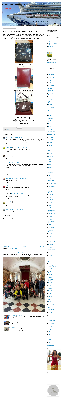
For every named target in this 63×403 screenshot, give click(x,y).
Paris (49, 252)
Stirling (50, 306)
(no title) (11, 321)
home (49, 182)
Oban (49, 243)
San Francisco (51, 282)
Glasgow (50, 164)
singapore (50, 298)
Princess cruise (52, 266)
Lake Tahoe (51, 215)
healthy (50, 178)
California (50, 112)
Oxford (50, 246)
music (49, 236)
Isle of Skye (51, 194)
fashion (50, 145)
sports (49, 303)
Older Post (41, 246)
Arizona (50, 82)
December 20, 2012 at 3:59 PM (16, 209)
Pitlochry (50, 265)
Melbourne (50, 226)
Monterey (50, 232)
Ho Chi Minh (51, 180)
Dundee (50, 136)
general (50, 153)
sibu (49, 295)
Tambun (50, 318)
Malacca (50, 224)
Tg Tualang (51, 328)
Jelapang (50, 199)
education (50, 139)
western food (51, 341)
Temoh (50, 326)
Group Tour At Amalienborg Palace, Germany (15, 252)
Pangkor (50, 247)
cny (49, 123)
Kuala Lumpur (51, 212)
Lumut (49, 223)
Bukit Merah (51, 107)
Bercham (50, 98)
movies (50, 233)
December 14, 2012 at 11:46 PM (16, 155)
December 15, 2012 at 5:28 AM (20, 178)
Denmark (50, 128)
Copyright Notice (52, 46)
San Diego (50, 281)
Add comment (7, 216)
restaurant (50, 274)
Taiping (50, 315)
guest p (50, 169)
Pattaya (50, 254)
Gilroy (49, 161)
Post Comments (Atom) (14, 248)
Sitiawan (50, 300)
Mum (49, 235)
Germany (50, 156)
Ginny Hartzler (9, 178)
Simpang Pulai (51, 296)
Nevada (50, 238)
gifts (8, 129)
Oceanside (50, 244)
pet (49, 260)
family (50, 144)
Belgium (50, 96)
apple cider (51, 79)
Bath (49, 92)
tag (49, 311)
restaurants (51, 276)
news (49, 240)
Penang (50, 255)
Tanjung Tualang (52, 320)
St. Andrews (51, 304)
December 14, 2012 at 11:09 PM (20, 147)
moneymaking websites (51, 230)
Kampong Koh (51, 204)
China (49, 122)
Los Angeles (51, 221)
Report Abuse (51, 346)
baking (50, 88)
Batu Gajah (50, 93)
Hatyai (50, 174)
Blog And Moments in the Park (16, 315)
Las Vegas (50, 218)
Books (49, 106)
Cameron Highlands (53, 114)
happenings (51, 172)
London (50, 219)
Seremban (50, 290)
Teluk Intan (51, 325)
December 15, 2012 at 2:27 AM (17, 162)
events (50, 142)
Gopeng (50, 167)
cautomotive (51, 118)
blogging (50, 104)
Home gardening (52, 183)
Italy (49, 196)
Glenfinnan (51, 166)
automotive (51, 85)
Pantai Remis (51, 249)
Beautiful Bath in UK (14, 327)
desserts (50, 129)
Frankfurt (50, 150)
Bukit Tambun (51, 109)
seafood (50, 288)
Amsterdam (51, 77)
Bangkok (50, 90)
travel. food (51, 333)
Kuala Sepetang (52, 213)
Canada (50, 115)
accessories (51, 74)
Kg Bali (50, 205)
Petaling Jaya (51, 262)
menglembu (51, 227)
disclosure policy (52, 134)
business (50, 111)
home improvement (53, 185)
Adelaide (50, 76)
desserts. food (51, 131)
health (49, 177)
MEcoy (7, 186)
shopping (50, 293)
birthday (50, 103)
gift (49, 158)
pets (49, 263)
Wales (49, 339)
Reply (7, 144)
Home (24, 246)
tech (49, 322)
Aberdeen (50, 73)
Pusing (50, 268)
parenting (50, 251)
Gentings (50, 155)
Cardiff (50, 117)
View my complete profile (51, 63)
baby (49, 87)
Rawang (50, 271)
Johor (49, 201)
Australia (50, 84)
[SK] (7, 137)
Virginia (50, 337)
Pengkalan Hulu (52, 257)
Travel (49, 331)
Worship (50, 342)
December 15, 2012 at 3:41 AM (15, 171)
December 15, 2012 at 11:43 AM (18, 193)
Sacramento (51, 279)
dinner (50, 133)
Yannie (7, 209)
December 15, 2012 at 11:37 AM (16, 186)
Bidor (49, 101)
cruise (49, 126)
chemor (50, 120)
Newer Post (6, 246)
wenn (7, 155)
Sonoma (50, 301)
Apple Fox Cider (52, 81)
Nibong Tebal (51, 241)
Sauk (49, 285)
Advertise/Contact (52, 45)
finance (50, 147)
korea (49, 208)
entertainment (51, 141)
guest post (50, 171)
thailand (50, 330)
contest (50, 125)
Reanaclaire (9, 147)
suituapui (8, 162)
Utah (49, 336)
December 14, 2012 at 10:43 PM (15, 137)
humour (50, 191)
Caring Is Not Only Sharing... (14, 5)
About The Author (52, 43)
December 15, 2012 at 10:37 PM (20, 202)
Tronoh (50, 334)
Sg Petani (50, 292)
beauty (50, 95)
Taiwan (50, 317)
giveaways (51, 163)
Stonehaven (51, 309)
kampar (50, 202)
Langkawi (50, 216)
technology (51, 323)
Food (49, 148)
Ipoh (49, 193)
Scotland (50, 287)
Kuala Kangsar (51, 210)
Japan (49, 197)
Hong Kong (51, 189)
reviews (50, 277)
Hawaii (50, 175)
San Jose (50, 284)
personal (50, 258)
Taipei (49, 314)
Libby (7, 171)
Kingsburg (50, 207)
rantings (50, 270)
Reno (49, 273)
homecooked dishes (53, 188)
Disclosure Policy (52, 48)
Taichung (50, 312)
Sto (49, 307)
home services (51, 186)
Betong (50, 99)
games (49, 152)
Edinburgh (50, 137)
